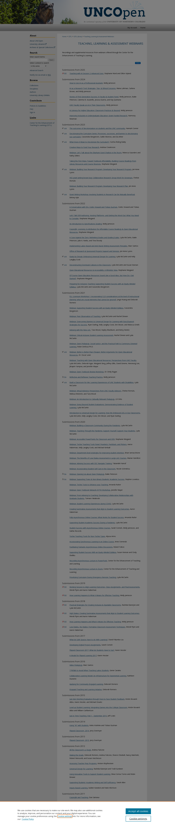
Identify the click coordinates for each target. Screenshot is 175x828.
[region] (87, 814)
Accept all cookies (138, 811)
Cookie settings (65, 816)
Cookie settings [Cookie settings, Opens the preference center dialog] (138, 818)
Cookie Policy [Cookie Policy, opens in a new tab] (28, 819)
